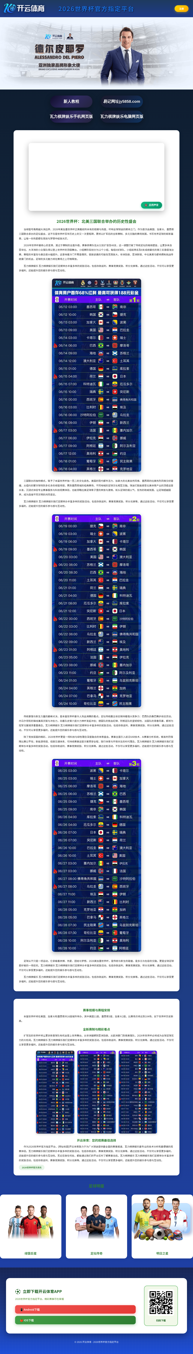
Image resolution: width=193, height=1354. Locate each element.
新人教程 (71, 101)
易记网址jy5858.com (121, 101)
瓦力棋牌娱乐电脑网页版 (122, 116)
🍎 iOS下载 (27, 1320)
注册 (181, 8)
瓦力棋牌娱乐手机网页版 (71, 116)
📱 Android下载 (30, 1309)
